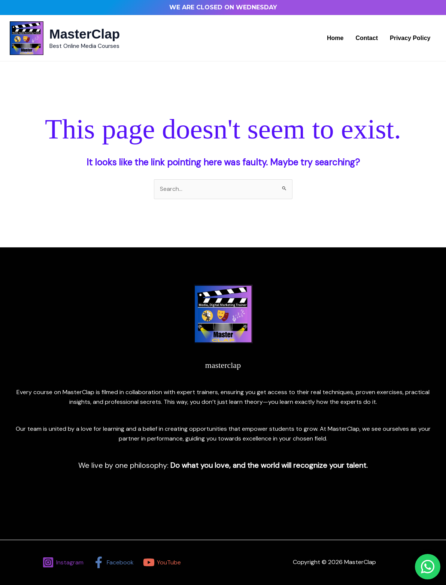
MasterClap (84, 34)
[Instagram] (63, 562)
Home (335, 38)
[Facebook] (113, 562)
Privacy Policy (410, 38)
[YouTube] (161, 562)
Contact (366, 38)
